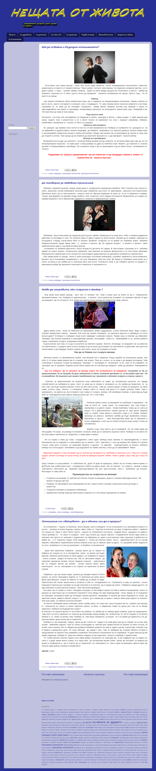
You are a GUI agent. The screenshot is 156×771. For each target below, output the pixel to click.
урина (73, 760)
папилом (59, 742)
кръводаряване (87, 732)
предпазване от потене (92, 745)
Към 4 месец (96, 732)
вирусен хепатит (61, 714)
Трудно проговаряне (48, 760)
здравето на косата (85, 725)
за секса (125, 722)
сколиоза (56, 755)
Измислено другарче (54, 727)
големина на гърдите (107, 717)
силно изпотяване (142, 752)
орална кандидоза (93, 740)
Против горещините (48, 750)
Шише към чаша (118, 762)
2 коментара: (50, 508)
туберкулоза (59, 760)
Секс (84, 752)
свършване (67, 752)
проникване (144, 747)
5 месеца (87, 709)
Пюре (95, 750)
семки (133, 752)
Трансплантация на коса (124, 757)
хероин (109, 760)
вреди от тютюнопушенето (108, 714)
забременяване (142, 722)
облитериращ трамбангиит (50, 740)
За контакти (14, 39)
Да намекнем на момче (54, 719)
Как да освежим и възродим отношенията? (70, 47)
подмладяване (129, 742)
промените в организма (125, 747)
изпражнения (81, 727)
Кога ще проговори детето (139, 730)
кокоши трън (61, 732)
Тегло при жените (71, 757)
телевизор (81, 757)
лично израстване (59, 735)
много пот (132, 735)
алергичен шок (109, 709)
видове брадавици (48, 714)
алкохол (123, 710)
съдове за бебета (142, 755)
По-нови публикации (53, 674)
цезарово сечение (62, 762)
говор (98, 717)
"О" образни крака (48, 709)
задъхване (45, 725)
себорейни (74, 752)
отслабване (143, 740)
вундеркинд (144, 714)
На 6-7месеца (54, 737)
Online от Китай (139, 762)
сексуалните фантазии (104, 752)
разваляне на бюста (136, 750)
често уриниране (80, 762)
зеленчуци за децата (120, 725)
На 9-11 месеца (64, 737)
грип (140, 717)
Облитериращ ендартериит (139, 737)
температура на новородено (94, 757)
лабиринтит (111, 732)
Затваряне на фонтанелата (62, 725)
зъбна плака (144, 725)
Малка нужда (83, 735)
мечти (120, 735)
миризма (126, 735)
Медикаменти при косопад (109, 735)
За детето (41, 35)
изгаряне (44, 727)
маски (90, 735)
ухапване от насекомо (83, 760)
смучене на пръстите (67, 755)
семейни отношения (75, 667)
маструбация (96, 735)
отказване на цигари (115, 740)
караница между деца (90, 730)
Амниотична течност (141, 709)
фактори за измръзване (98, 760)
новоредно (106, 737)
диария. (96, 719)
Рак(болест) (58, 752)
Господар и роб (134, 717)
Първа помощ (88, 35)
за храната (132, 722)
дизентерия (113, 719)
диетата (106, 719)
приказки (49, 747)
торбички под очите (110, 757)
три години (136, 757)
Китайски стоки (119, 730)
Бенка (99, 712)
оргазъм (102, 740)
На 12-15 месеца (142, 735)
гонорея (126, 717)
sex (146, 762)
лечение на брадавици (134, 732)
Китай (100, 730)
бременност (144, 712)
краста (79, 732)
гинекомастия (86, 717)
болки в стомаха (133, 712)
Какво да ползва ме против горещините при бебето (59, 730)
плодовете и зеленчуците (103, 742)
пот (78, 745)
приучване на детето (102, 747)
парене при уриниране (71, 742)
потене (82, 745)
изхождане (90, 727)
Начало (12, 35)
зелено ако (96, 725)
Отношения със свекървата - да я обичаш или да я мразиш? (81, 521)
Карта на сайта (125, 35)
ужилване (68, 760)
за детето (87, 722)
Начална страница (94, 674)
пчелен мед (59, 750)
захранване (75, 725)
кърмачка (104, 732)
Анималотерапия (74, 712)
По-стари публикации (136, 674)
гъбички (145, 717)
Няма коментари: (52, 170)
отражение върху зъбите (131, 740)
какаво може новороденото (139, 727)
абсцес (101, 709)
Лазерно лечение (120, 732)
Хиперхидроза (116, 760)
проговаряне (113, 747)
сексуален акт (91, 752)
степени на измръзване (93, 755)
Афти (82, 712)
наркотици (73, 738)
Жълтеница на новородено (73, 722)
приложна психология (90, 173)
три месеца (144, 757)
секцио (114, 752)
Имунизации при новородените (105, 727)
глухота (93, 717)
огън (76, 740)
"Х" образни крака (61, 709)
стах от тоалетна (79, 755)
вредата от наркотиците (91, 714)
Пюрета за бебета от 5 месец (119, 750)
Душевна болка (131, 719)
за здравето (114, 722)
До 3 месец (122, 719)
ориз (106, 740)
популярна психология (71, 173)
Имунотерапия (120, 727)
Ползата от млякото (141, 742)
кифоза (127, 730)
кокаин (55, 732)
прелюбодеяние (77, 512)
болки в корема (120, 712)
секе (80, 752)
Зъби (137, 725)
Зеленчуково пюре (106, 725)
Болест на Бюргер (108, 712)
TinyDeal (44, 764)
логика (71, 735)
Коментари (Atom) (61, 680)
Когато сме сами (47, 732)
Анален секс (55, 712)
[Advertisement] (22, 82)
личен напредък (55, 173)
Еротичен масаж (142, 719)
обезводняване (124, 737)
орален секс (82, 740)
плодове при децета (87, 742)
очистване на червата (49, 742)
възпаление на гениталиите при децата (54, 717)
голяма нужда (118, 717)
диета (102, 719)
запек (50, 725)
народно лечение (83, 737)
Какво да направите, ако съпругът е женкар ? (72, 289)
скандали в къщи (47, 755)
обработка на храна (66, 740)
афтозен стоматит (91, 712)
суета (124, 755)
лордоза (76, 735)
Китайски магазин (108, 730)
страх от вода (106, 755)
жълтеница (60, 722)
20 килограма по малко (75, 709)
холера (124, 760)
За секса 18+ (56, 35)
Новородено (114, 738)
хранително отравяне (49, 762)
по (113, 742)
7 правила (94, 709)
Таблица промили (60, 757)
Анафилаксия (63, 712)
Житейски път (106, 35)
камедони (79, 730)
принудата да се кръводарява (84, 747)
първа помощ (67, 750)
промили (137, 747)
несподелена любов (96, 737)
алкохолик (130, 709)
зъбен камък (131, 725)
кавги (127, 727)
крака (75, 732)
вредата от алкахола (75, 714)
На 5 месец (45, 737)
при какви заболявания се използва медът (124, 745)
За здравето (26, 35)
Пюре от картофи (103, 750)
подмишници (119, 742)
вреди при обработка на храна (128, 714)
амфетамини (46, 712)
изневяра (52, 512)
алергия (117, 709)
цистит (71, 762)
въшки (80, 717)
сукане (128, 755)
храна (129, 760)
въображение (72, 717)
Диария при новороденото (85, 719)
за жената (99, 722)
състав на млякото (48, 757)
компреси (69, 732)
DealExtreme (129, 762)
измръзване (65, 727)
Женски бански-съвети (49, 722)
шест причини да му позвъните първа (100, 762)
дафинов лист (66, 719)
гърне (44, 719)
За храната (71, 35)
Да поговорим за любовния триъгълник (67, 183)
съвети (133, 755)
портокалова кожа (70, 745)
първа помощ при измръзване (82, 750)
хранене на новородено (140, 760)
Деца (74, 719)
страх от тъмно (117, 755)
